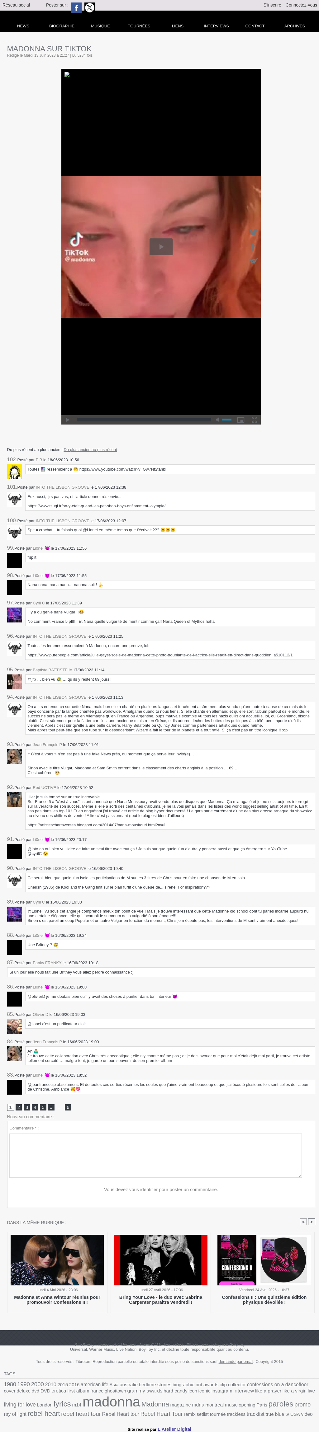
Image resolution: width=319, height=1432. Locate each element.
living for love (252, 1392)
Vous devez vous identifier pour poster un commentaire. (161, 1190)
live (233, 1393)
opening (149, 1405)
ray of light (216, 1405)
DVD (310, 1385)
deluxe (291, 1385)
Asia (102, 1385)
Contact (255, 26)
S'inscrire (272, 4)
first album (27, 1393)
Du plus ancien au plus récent (90, 449)
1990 (21, 1385)
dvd (301, 1385)
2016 (66, 1385)
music (134, 1405)
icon (128, 1393)
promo (198, 1405)
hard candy (113, 1393)
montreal (120, 1405)
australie (114, 1385)
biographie (163, 1385)
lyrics (289, 1392)
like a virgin (218, 1393)
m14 (302, 1393)
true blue (144, 1413)
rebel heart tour (274, 1405)
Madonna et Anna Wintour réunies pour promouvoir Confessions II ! (57, 1301)
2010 (45, 1385)
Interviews (216, 26)
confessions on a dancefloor (246, 1385)
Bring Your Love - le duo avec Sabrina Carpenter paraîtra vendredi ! (160, 1301)
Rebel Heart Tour (43, 1412)
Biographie (61, 26)
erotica (10, 1393)
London (273, 1393)
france (44, 1393)
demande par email (236, 1363)
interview (173, 1392)
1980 (9, 1385)
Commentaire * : (24, 1129)
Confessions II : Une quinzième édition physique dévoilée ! (264, 1301)
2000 (33, 1385)
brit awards (184, 1385)
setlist (79, 1413)
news (23, 26)
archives (294, 26)
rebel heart (241, 1405)
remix (68, 1413)
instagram (154, 1393)
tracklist (126, 1412)
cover (279, 1385)
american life (84, 1385)
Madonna (68, 1405)
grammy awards (86, 1392)
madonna (29, 1403)
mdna (105, 1405)
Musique (100, 26)
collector (210, 1385)
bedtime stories (137, 1385)
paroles (179, 1405)
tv (154, 1412)
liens (178, 26)
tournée (93, 1413)
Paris (162, 1405)
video (172, 1413)
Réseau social (16, 4)
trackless (109, 1413)
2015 (56, 1385)
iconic (139, 1393)
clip (198, 1385)
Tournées (139, 26)
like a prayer (195, 1393)
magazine (90, 1405)
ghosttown (60, 1393)
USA (161, 1413)
